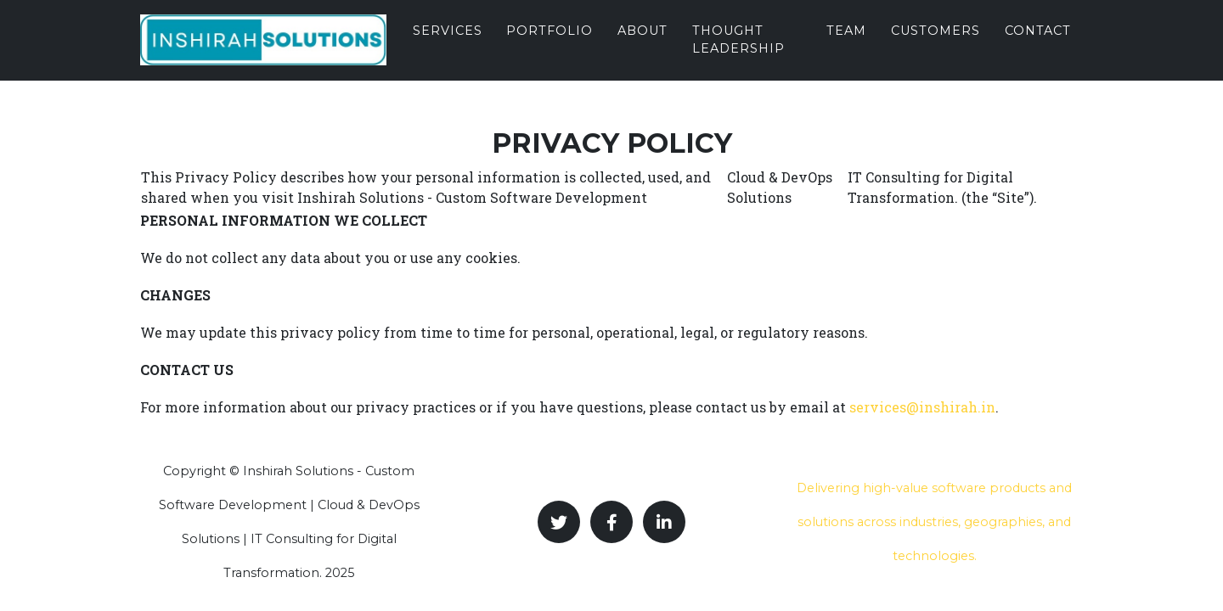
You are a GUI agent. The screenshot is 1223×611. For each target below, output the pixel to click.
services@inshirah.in (922, 407)
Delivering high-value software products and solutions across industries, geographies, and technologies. (934, 521)
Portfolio (549, 43)
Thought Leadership (738, 53)
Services (447, 43)
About (642, 43)
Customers (935, 43)
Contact (1038, 43)
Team (846, 43)
